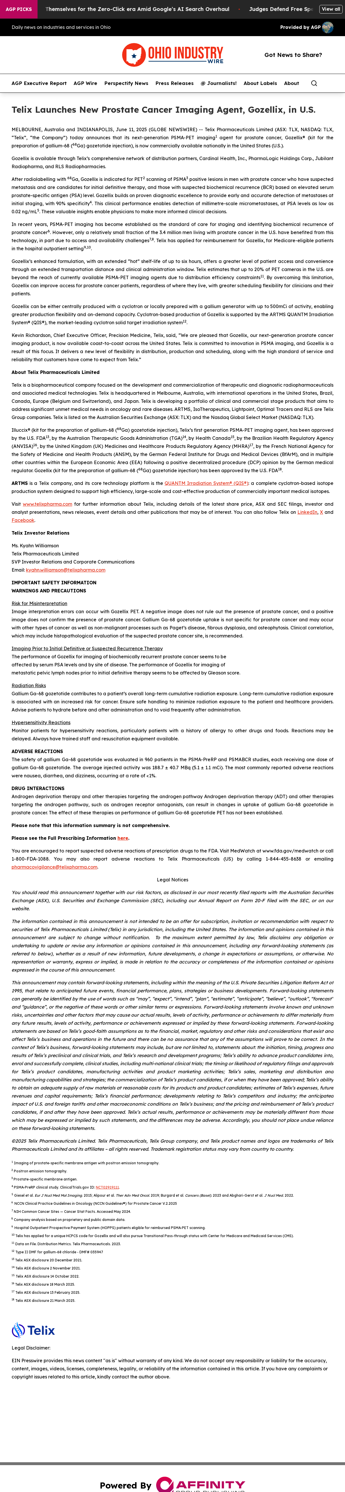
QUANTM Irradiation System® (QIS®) (206, 483)
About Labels (260, 83)
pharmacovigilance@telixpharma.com (54, 867)
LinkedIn (307, 512)
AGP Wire (85, 83)
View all (331, 9)
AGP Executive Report (39, 83)
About (291, 83)
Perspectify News (126, 83)
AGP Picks (19, 9)
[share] (329, 83)
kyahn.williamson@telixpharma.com (65, 570)
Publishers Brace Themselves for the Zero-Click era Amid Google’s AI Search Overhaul (124, 9)
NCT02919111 (107, 1187)
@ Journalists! (219, 83)
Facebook (23, 520)
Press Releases (174, 83)
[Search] (314, 83)
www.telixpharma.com (47, 504)
